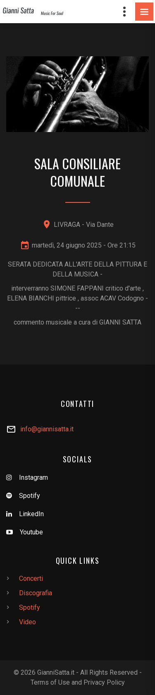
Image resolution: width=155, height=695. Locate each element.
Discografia (35, 593)
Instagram (33, 477)
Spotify (29, 496)
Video (27, 622)
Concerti (31, 578)
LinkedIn (31, 514)
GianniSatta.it (55, 672)
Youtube (31, 532)
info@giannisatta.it (47, 429)
